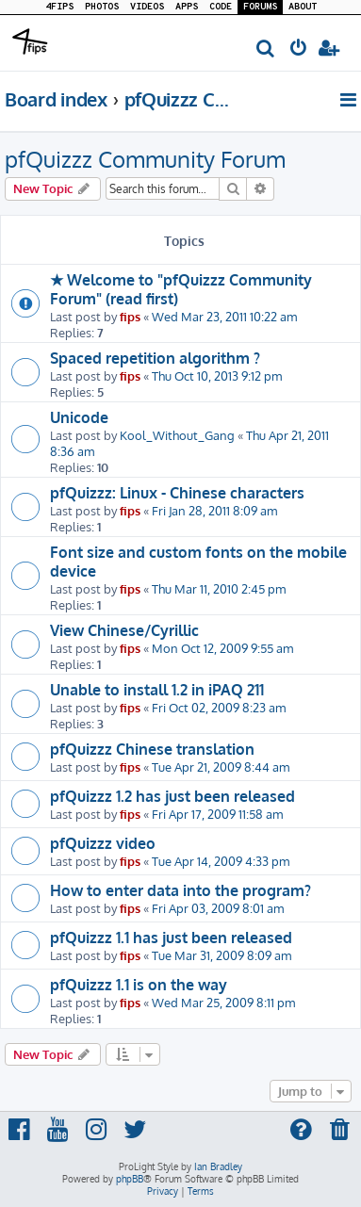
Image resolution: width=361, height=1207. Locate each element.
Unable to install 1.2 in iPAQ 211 (157, 689)
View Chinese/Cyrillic (124, 630)
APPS (186, 7)
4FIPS (59, 7)
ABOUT (302, 7)
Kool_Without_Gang (177, 435)
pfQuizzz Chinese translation (152, 749)
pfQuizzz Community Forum (145, 158)
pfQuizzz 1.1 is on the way (138, 984)
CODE (220, 7)
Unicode (79, 417)
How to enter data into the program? (180, 890)
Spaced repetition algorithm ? (155, 358)
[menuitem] (266, 49)
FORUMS (260, 7)
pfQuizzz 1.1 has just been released (171, 937)
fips (130, 316)
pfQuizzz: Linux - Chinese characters (177, 492)
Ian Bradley (218, 1166)
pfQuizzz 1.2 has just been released (172, 796)
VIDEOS (147, 7)
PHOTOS (102, 7)
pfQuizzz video (103, 843)
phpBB (129, 1178)
